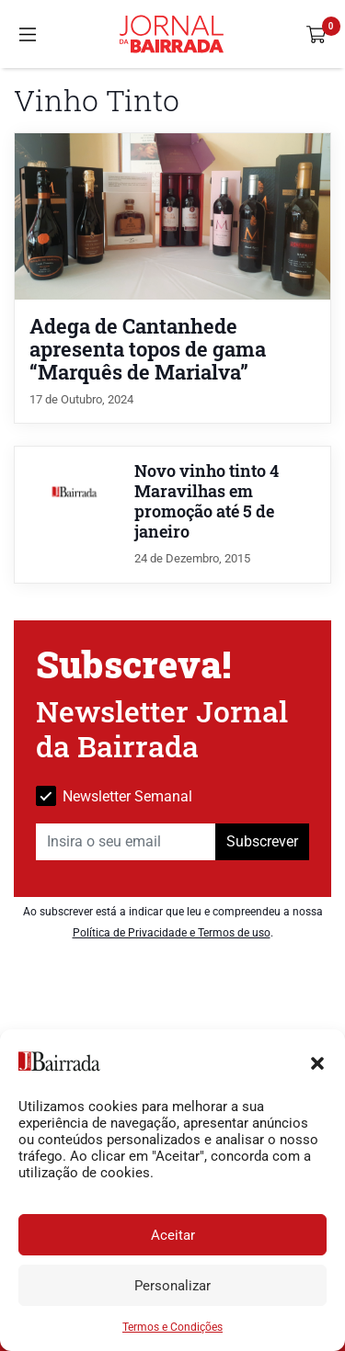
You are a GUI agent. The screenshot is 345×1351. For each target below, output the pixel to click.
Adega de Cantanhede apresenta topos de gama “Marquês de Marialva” (147, 348)
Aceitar (173, 1235)
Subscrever (262, 841)
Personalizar (172, 1285)
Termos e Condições (172, 1327)
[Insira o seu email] (126, 841)
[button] (317, 1061)
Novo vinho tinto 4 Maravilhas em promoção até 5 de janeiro (206, 501)
